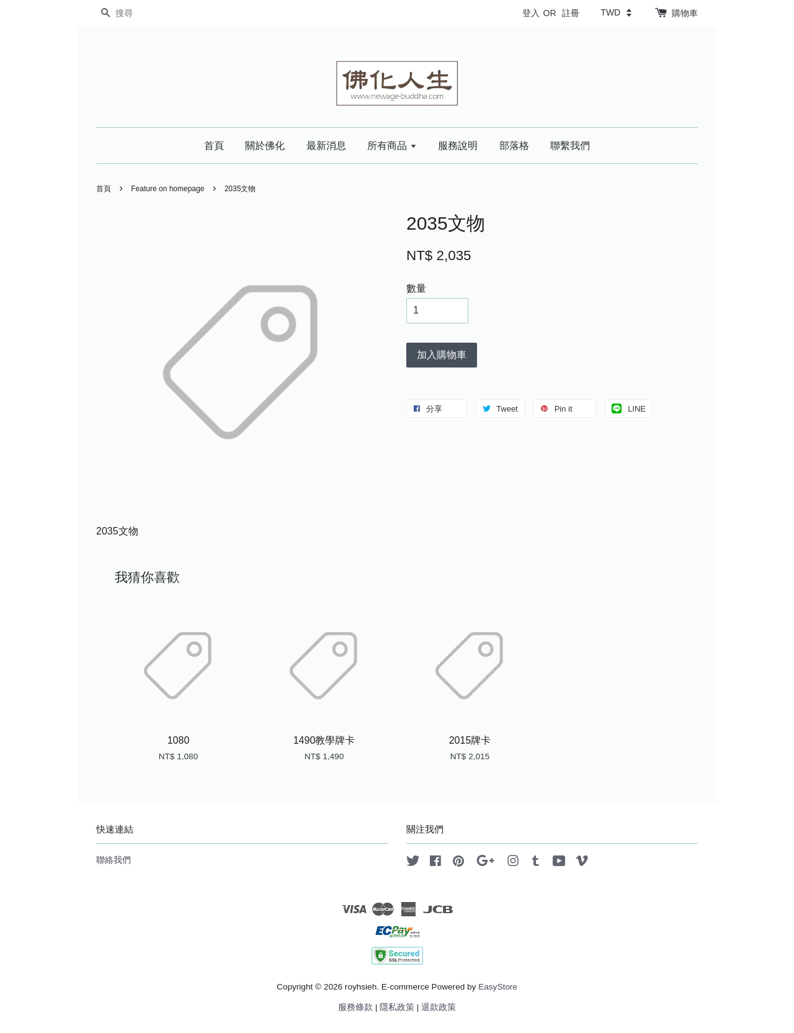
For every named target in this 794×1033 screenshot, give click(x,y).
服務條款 (355, 1007)
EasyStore (497, 986)
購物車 (685, 13)
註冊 (570, 13)
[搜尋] (133, 13)
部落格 (514, 145)
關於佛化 (265, 145)
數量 (416, 288)
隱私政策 (397, 1007)
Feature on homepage (167, 188)
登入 (531, 13)
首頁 (214, 145)
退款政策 (438, 1007)
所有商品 (391, 145)
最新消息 (326, 145)
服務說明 (458, 145)
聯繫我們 (570, 145)
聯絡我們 (113, 860)
